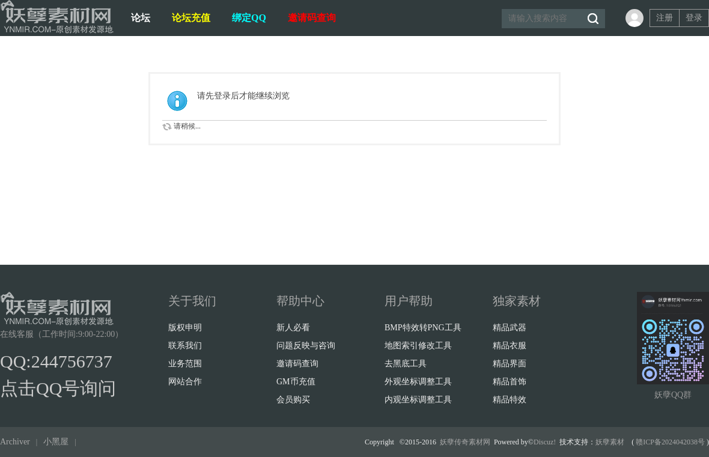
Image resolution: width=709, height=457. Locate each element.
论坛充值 (191, 18)
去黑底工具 (406, 363)
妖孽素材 (609, 442)
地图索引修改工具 (418, 345)
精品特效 (509, 399)
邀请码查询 (312, 18)
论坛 (140, 18)
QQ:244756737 (56, 361)
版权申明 (185, 327)
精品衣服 (509, 345)
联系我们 (185, 345)
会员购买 (293, 399)
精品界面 (509, 363)
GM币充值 (295, 381)
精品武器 (509, 327)
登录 (694, 17)
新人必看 (293, 327)
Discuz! (545, 442)
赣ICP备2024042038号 (670, 442)
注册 (664, 17)
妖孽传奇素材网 (465, 442)
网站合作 (185, 381)
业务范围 (185, 363)
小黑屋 (55, 441)
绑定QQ (249, 18)
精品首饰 (509, 381)
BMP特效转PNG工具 (423, 327)
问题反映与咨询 (305, 345)
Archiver (15, 441)
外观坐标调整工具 (418, 381)
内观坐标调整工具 (418, 399)
